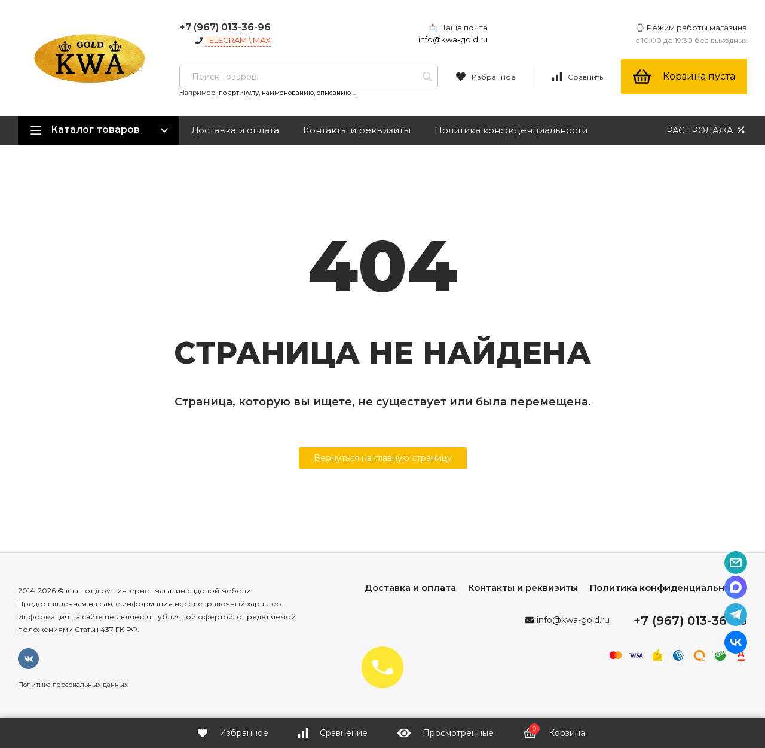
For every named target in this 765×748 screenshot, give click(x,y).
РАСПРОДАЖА (706, 130)
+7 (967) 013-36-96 (225, 27)
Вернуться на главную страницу (383, 458)
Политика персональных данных (73, 684)
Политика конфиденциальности (510, 130)
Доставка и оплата (235, 130)
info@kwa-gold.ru (453, 39)
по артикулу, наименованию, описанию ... (287, 92)
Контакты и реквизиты (357, 130)
